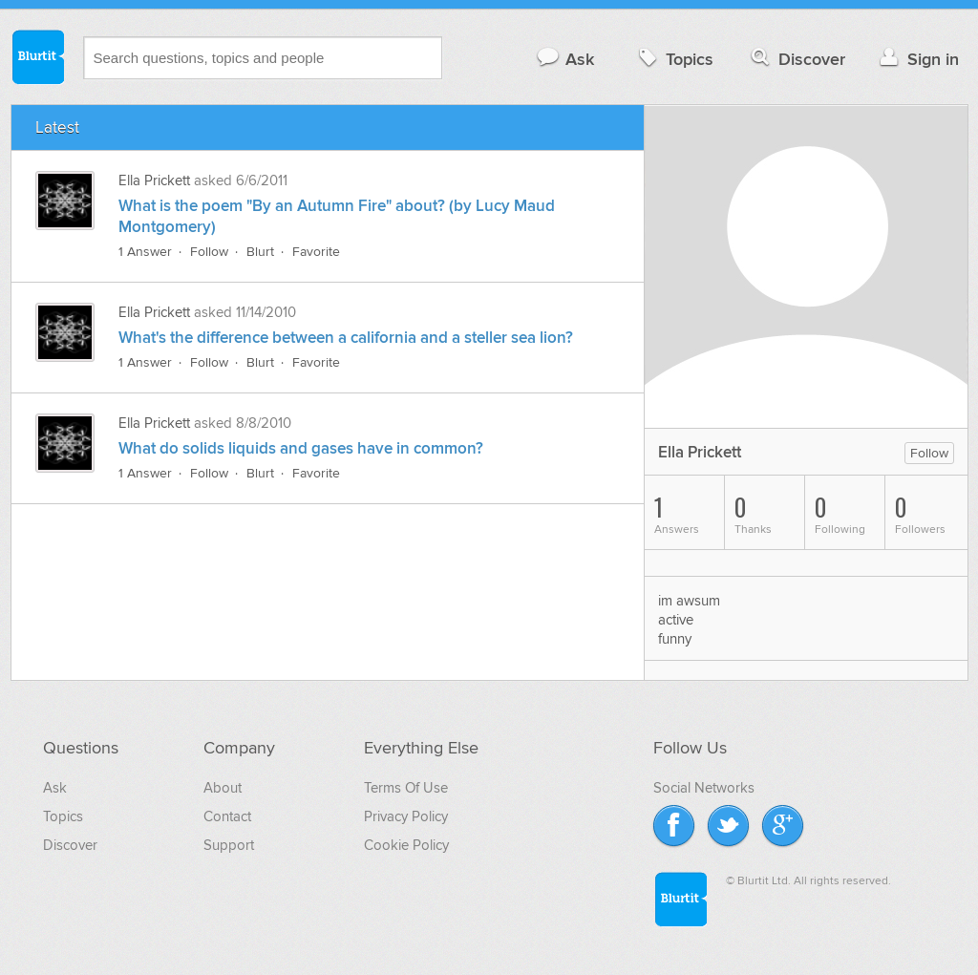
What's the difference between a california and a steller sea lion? (345, 338)
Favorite (316, 252)
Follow (209, 252)
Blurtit (37, 56)
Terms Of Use (406, 787)
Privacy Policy (406, 816)
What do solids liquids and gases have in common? (300, 448)
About (222, 787)
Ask (565, 59)
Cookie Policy (406, 845)
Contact (227, 816)
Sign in (917, 59)
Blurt (260, 252)
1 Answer (145, 252)
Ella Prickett (154, 180)
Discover (796, 59)
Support (228, 845)
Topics (673, 59)
